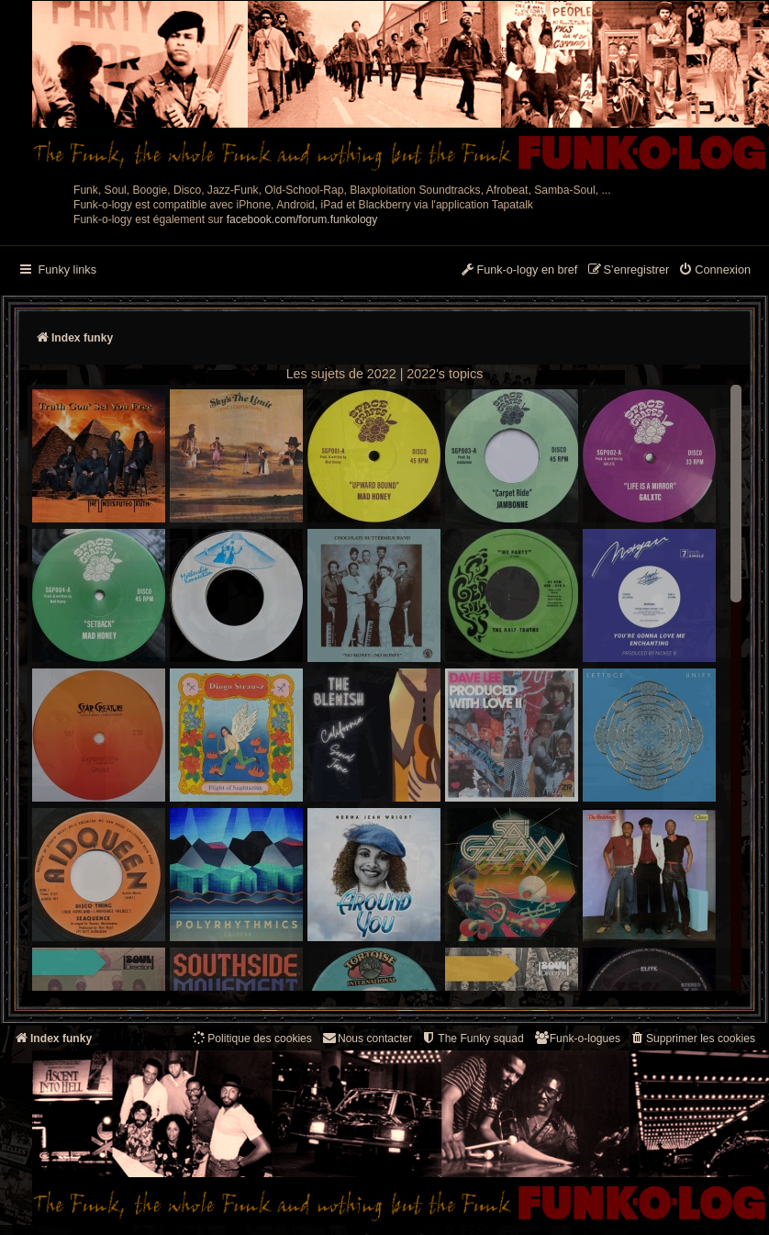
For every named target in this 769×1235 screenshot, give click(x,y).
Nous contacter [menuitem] (366, 1038)
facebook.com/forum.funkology (302, 219)
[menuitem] (714, 271)
